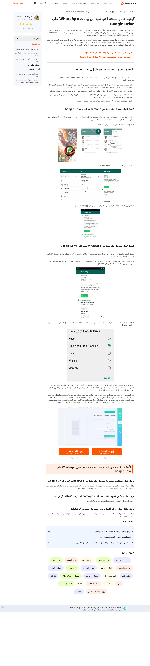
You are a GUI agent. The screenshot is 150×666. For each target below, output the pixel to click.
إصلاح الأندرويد (106, 568)
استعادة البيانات (66, 583)
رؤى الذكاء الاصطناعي (96, 591)
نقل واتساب (34, 38)
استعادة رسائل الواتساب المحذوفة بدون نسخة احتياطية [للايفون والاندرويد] (26, 81)
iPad (80, 583)
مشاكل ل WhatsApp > (113, 12)
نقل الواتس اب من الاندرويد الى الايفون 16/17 (26, 54)
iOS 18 (108, 583)
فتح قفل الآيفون (124, 568)
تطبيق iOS (126, 576)
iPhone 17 (72, 568)
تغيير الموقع (71, 560)
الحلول (56, 3)
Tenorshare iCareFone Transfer (79, 397)
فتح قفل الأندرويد (121, 560)
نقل (119, 583)
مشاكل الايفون (55, 568)
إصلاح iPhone (110, 576)
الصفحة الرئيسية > (125, 12)
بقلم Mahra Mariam (24, 16)
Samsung (56, 560)
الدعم (43, 3)
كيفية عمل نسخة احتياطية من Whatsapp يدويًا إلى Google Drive (105, 57)
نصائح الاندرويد (88, 568)
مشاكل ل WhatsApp (70, 576)
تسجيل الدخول (18, 3)
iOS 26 (53, 576)
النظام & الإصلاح (108, 3)
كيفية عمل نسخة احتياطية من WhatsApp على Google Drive (107, 52)
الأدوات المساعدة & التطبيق (79, 3)
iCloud (78, 591)
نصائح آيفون (86, 560)
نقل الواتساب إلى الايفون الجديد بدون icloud (27, 60)
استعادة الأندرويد (92, 576)
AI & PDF (65, 3)
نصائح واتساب (103, 560)
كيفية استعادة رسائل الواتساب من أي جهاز (27, 75)
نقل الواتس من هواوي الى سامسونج (27, 49)
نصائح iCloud (94, 583)
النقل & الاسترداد (95, 3)
